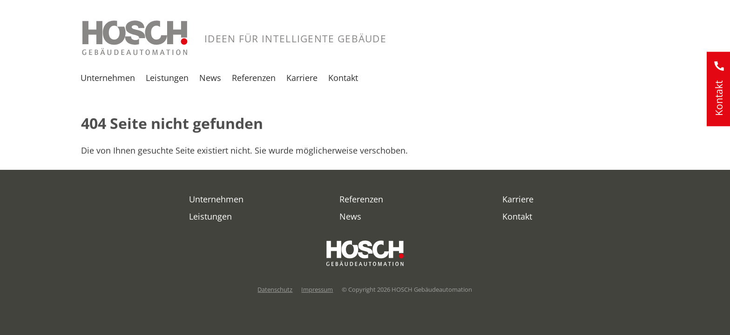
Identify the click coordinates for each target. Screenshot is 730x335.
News (210, 77)
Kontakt (343, 77)
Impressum (317, 289)
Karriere (302, 77)
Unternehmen (108, 77)
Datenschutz (274, 289)
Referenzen (254, 77)
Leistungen (167, 77)
